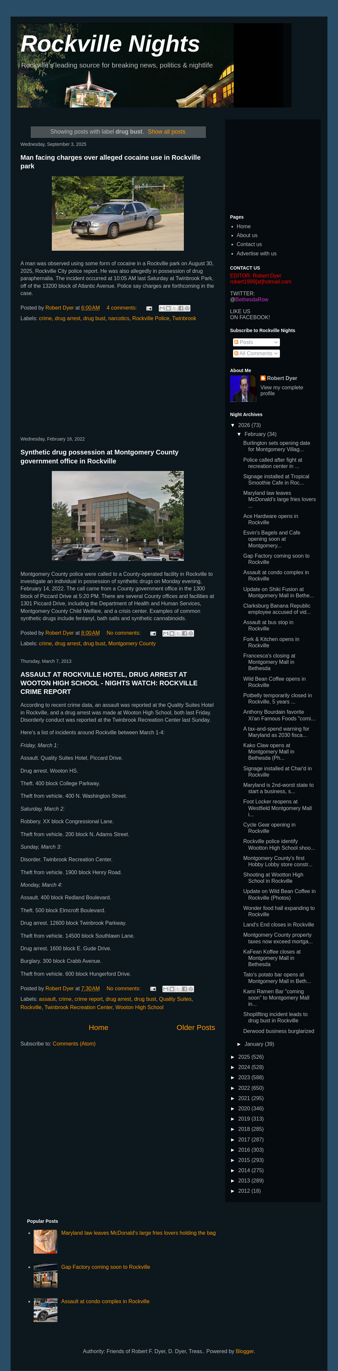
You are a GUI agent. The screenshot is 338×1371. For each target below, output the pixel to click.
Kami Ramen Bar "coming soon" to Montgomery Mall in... (276, 998)
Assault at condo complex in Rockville (105, 1301)
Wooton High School (140, 1007)
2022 (245, 1088)
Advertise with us (257, 253)
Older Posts (196, 1027)
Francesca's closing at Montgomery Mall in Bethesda (269, 662)
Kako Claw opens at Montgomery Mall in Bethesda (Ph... (268, 752)
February (256, 434)
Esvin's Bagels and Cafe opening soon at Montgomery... (271, 539)
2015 (245, 1160)
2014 (245, 1170)
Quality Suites (175, 999)
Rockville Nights (110, 44)
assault (47, 999)
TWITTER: (242, 293)
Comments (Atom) (74, 1044)
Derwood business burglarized (278, 1031)
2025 (245, 1057)
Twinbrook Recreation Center (79, 1007)
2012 (245, 1191)
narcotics (118, 318)
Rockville (31, 1007)
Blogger (245, 1351)
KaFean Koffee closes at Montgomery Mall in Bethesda (272, 958)
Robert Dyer (282, 378)
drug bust (94, 318)
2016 (245, 1150)
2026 (245, 425)
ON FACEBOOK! (250, 317)
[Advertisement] (117, 379)
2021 (245, 1098)
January (255, 1044)
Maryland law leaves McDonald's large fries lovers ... (279, 499)
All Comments (253, 353)
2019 (245, 1119)
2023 (245, 1077)
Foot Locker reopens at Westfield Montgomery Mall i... (277, 808)
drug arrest (67, 318)
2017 (245, 1139)
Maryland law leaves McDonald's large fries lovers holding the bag (138, 1233)
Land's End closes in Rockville (278, 924)
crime (45, 318)
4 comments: (122, 308)
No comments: (124, 633)
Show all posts (166, 131)
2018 (245, 1129)
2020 (245, 1108)
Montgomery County (132, 643)
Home (99, 1027)
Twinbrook (184, 318)
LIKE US (240, 311)
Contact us (249, 244)
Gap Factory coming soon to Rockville (105, 1267)
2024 (245, 1067)
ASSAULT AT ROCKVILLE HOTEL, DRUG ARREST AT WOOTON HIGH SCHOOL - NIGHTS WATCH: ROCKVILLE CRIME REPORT (109, 683)
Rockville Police (150, 318)
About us (247, 235)
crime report (89, 999)
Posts (243, 342)
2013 (245, 1180)
